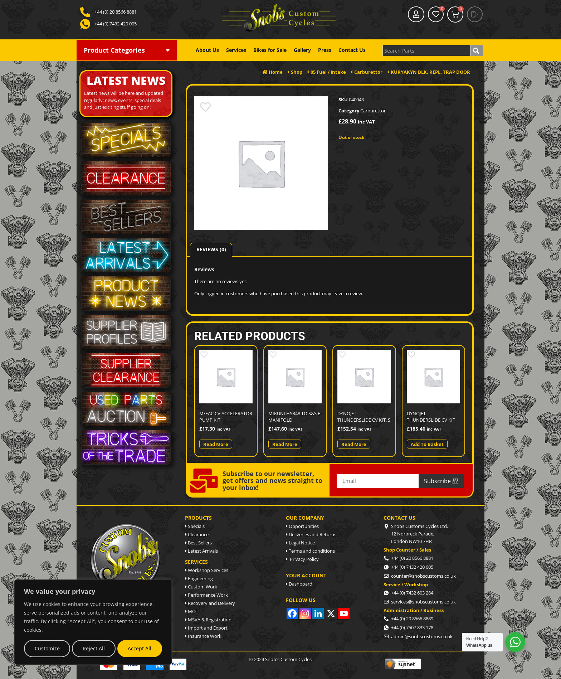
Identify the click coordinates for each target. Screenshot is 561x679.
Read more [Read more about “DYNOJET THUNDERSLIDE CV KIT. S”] (353, 444)
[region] (93, 622)
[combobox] (426, 50)
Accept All (139, 648)
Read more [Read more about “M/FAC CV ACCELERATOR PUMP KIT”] (215, 444)
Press (324, 50)
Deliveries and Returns (311, 534)
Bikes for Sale (270, 50)
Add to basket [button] (427, 444)
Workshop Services (206, 570)
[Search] (476, 50)
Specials (195, 526)
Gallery (302, 50)
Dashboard (299, 584)
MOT (191, 611)
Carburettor (373, 110)
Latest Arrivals (201, 551)
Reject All (94, 648)
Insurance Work (203, 636)
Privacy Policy (302, 559)
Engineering (199, 578)
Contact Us (352, 50)
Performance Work (206, 595)
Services (236, 50)
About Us (207, 50)
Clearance (197, 534)
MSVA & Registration (208, 619)
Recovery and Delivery (210, 603)
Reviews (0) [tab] (211, 249)
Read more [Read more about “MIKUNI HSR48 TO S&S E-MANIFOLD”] (284, 444)
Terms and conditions (310, 551)
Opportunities (302, 526)
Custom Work (201, 586)
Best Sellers (198, 542)
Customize (47, 648)
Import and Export (206, 628)
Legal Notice (300, 542)
